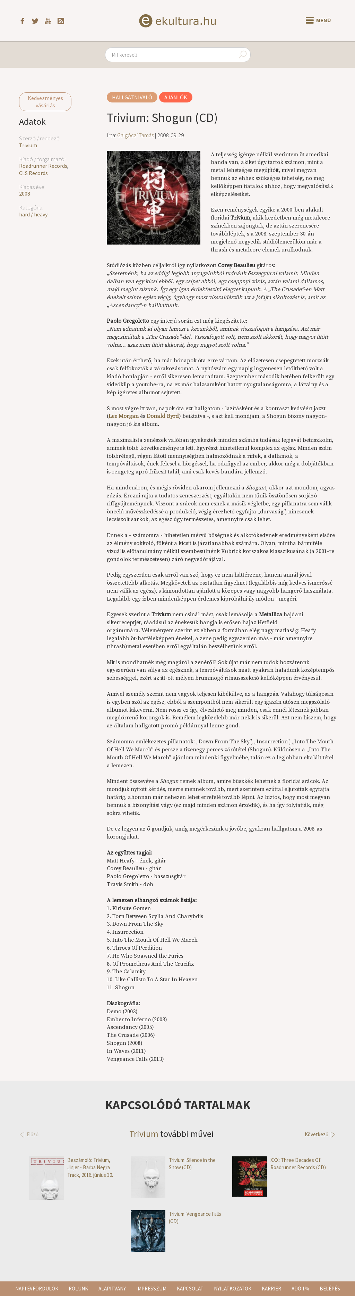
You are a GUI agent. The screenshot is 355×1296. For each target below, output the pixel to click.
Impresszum (151, 1288)
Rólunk (78, 1288)
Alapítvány (112, 1288)
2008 (24, 193)
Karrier (271, 1288)
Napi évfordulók (36, 1288)
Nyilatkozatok (232, 1288)
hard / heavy (33, 214)
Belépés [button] (330, 1288)
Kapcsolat (190, 1288)
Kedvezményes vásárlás (45, 101)
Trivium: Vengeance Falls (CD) (176, 1217)
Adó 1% (300, 1288)
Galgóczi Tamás (135, 135)
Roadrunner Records (43, 165)
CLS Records (33, 173)
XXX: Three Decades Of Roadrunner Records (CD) (279, 1163)
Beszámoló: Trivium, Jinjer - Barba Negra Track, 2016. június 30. (71, 1167)
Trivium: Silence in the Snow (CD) (173, 1163)
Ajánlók (175, 97)
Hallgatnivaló (132, 97)
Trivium (28, 145)
